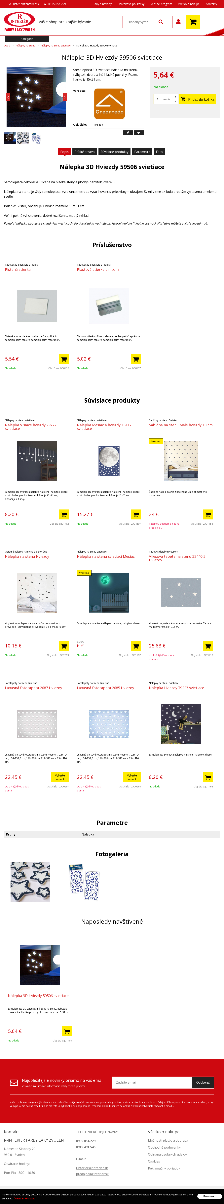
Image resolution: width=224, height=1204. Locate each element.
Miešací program (161, 4)
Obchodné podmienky (164, 1147)
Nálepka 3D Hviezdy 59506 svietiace (38, 995)
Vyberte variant (60, 777)
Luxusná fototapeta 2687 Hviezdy (33, 687)
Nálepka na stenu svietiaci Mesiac (106, 556)
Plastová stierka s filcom (98, 269)
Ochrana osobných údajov (167, 1154)
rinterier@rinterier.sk (26, 4)
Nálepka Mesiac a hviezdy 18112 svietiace (104, 427)
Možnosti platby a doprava (168, 1140)
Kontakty (211, 4)
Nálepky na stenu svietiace (56, 45)
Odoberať (203, 1082)
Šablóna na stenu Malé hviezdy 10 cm (181, 425)
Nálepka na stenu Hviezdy (27, 556)
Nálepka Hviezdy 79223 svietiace (176, 687)
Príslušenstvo (84, 152)
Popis (64, 152)
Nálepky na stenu (25, 45)
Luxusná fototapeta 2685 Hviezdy (105, 687)
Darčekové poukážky (131, 4)
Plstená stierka (18, 269)
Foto (159, 152)
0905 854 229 (57, 4)
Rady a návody (102, 4)
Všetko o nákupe (189, 4)
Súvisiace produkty (114, 152)
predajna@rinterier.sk (92, 1174)
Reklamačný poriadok (164, 1168)
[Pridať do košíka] (64, 359)
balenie (166, 99)
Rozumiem (209, 1196)
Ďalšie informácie (24, 1198)
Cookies (154, 1161)
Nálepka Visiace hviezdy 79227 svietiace (30, 427)
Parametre (142, 152)
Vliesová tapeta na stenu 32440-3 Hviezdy (177, 558)
